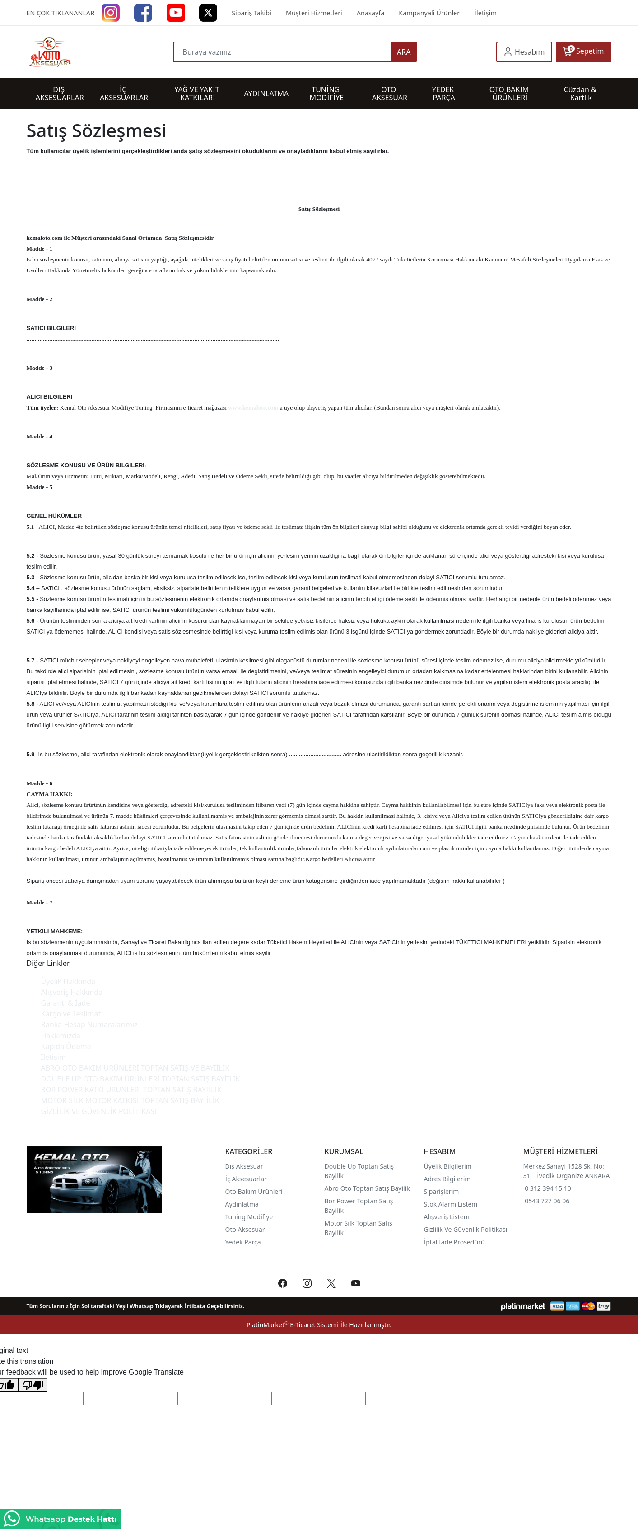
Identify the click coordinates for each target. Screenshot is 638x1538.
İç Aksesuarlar (246, 1178)
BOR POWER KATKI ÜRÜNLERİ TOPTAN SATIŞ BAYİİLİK (131, 1090)
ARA (403, 52)
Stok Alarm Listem (451, 1204)
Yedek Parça (243, 1242)
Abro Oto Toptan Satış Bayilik (368, 1188)
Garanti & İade (65, 1003)
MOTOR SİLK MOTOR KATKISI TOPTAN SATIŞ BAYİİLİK (130, 1100)
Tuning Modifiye (249, 1216)
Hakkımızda (60, 1035)
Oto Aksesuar (245, 1229)
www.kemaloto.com (253, 407)
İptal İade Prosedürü (454, 1242)
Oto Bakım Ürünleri (254, 1191)
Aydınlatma (242, 1204)
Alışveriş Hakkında (72, 992)
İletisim (53, 1057)
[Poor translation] (33, 1385)
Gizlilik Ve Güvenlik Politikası (466, 1229)
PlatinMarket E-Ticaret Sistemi (293, 1324)
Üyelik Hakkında (68, 981)
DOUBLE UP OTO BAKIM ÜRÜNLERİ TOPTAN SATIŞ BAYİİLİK (140, 1079)
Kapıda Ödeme (66, 1046)
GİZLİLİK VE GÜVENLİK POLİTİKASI (99, 1111)
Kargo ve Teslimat (71, 1014)
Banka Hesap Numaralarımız (89, 1025)
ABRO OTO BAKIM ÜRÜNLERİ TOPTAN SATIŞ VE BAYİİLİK (135, 1068)
